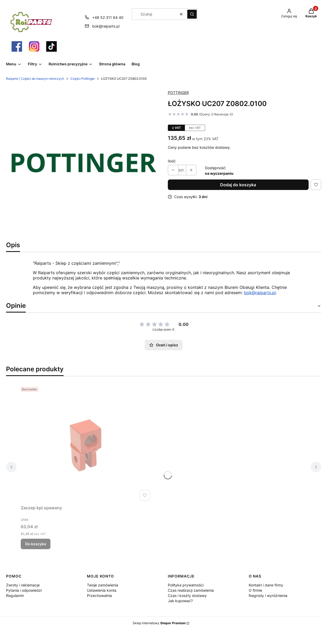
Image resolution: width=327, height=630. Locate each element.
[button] (192, 14)
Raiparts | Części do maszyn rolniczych (35, 79)
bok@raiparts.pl (260, 292)
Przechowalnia (99, 595)
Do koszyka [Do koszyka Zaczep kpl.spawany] (35, 544)
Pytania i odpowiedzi (24, 590)
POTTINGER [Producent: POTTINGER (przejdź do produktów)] (178, 92)
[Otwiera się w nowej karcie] (16, 46)
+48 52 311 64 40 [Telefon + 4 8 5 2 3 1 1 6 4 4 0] (107, 17)
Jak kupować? (180, 601)
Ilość (172, 161)
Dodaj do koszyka (238, 184)
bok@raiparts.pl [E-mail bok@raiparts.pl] (106, 26)
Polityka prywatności (186, 585)
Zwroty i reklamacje (23, 585)
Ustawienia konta (101, 590)
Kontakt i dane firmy (266, 585)
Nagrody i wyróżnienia (268, 595)
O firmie (255, 590)
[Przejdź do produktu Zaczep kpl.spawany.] (86, 444)
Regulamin (15, 595)
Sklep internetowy (159, 623)
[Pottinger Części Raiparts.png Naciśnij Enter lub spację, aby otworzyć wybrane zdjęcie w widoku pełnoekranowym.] (82, 162)
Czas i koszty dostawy (187, 595)
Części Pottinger (82, 79)
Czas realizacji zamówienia (191, 590)
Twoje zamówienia (102, 585)
